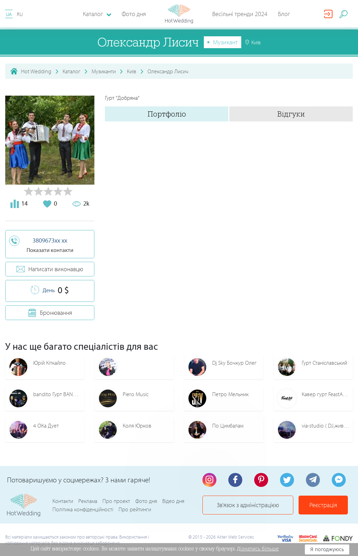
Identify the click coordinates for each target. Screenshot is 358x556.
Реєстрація (323, 505)
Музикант (225, 42)
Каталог (71, 71)
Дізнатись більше (258, 549)
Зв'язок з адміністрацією (248, 505)
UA (9, 14)
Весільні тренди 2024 (239, 14)
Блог (284, 14)
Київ (131, 71)
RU (20, 14)
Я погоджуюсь (327, 549)
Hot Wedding (36, 71)
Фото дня (134, 14)
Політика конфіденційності (82, 509)
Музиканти (104, 71)
